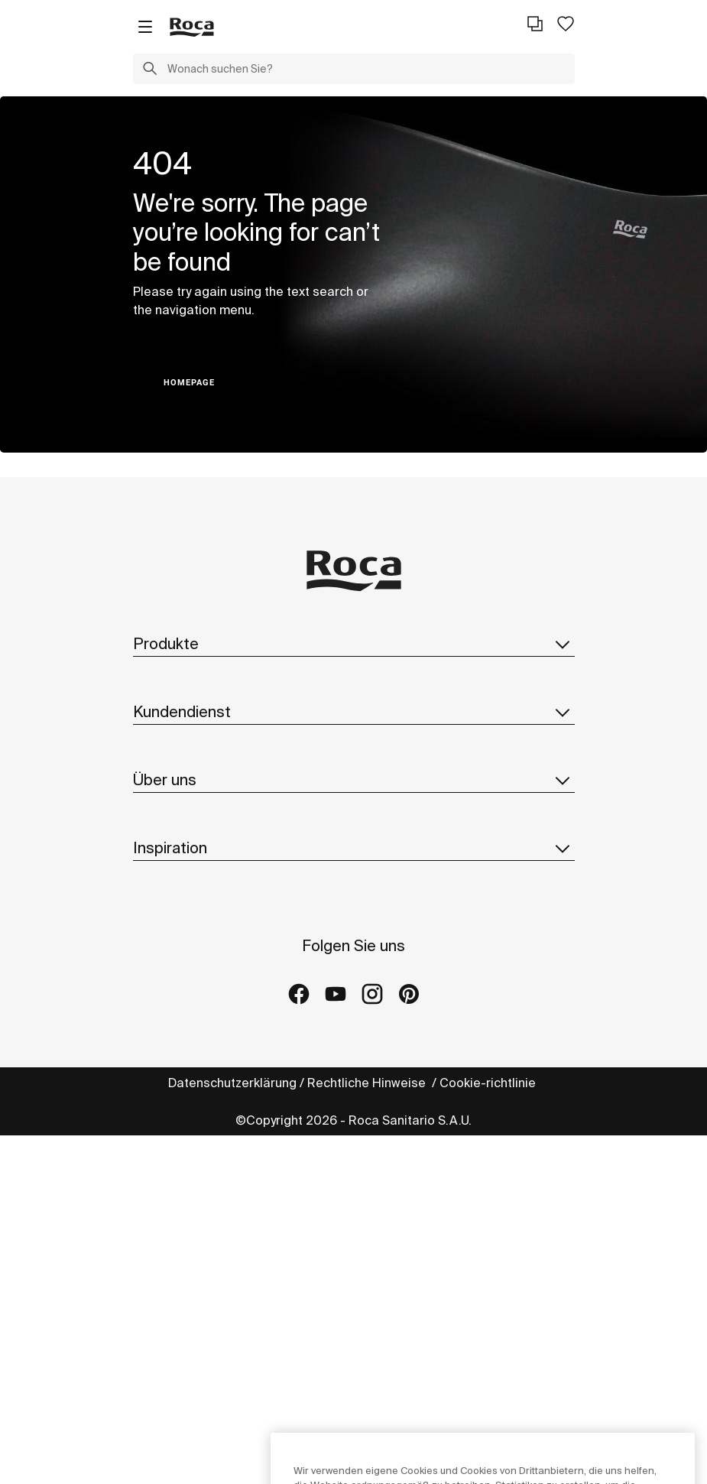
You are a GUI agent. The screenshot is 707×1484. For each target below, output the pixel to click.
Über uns (354, 780)
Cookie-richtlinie (489, 1082)
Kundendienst (354, 712)
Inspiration (354, 848)
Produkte (354, 644)
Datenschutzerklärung (232, 1082)
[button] (150, 70)
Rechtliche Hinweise (368, 1082)
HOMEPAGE (189, 383)
